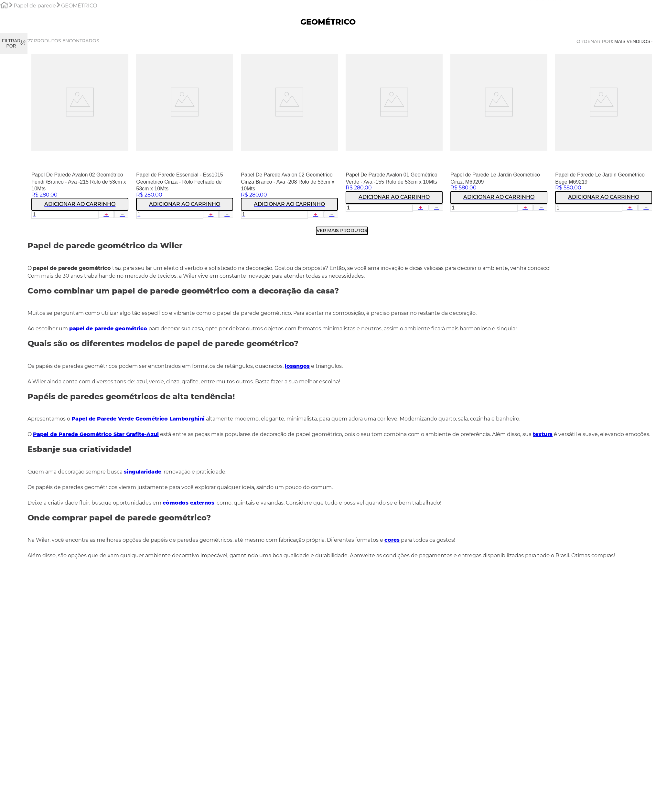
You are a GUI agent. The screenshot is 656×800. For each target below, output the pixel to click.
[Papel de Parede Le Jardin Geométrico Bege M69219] (603, 138)
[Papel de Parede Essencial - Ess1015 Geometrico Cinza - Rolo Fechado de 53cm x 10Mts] (184, 138)
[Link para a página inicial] (4, 6)
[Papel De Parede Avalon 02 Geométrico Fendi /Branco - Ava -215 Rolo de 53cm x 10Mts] (79, 138)
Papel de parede (35, 6)
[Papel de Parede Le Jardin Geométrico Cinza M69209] (498, 138)
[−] (122, 214)
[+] (106, 214)
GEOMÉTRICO (79, 6)
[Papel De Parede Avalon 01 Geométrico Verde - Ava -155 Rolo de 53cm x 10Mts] (394, 138)
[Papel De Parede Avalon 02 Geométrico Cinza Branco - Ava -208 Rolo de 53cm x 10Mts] (289, 138)
